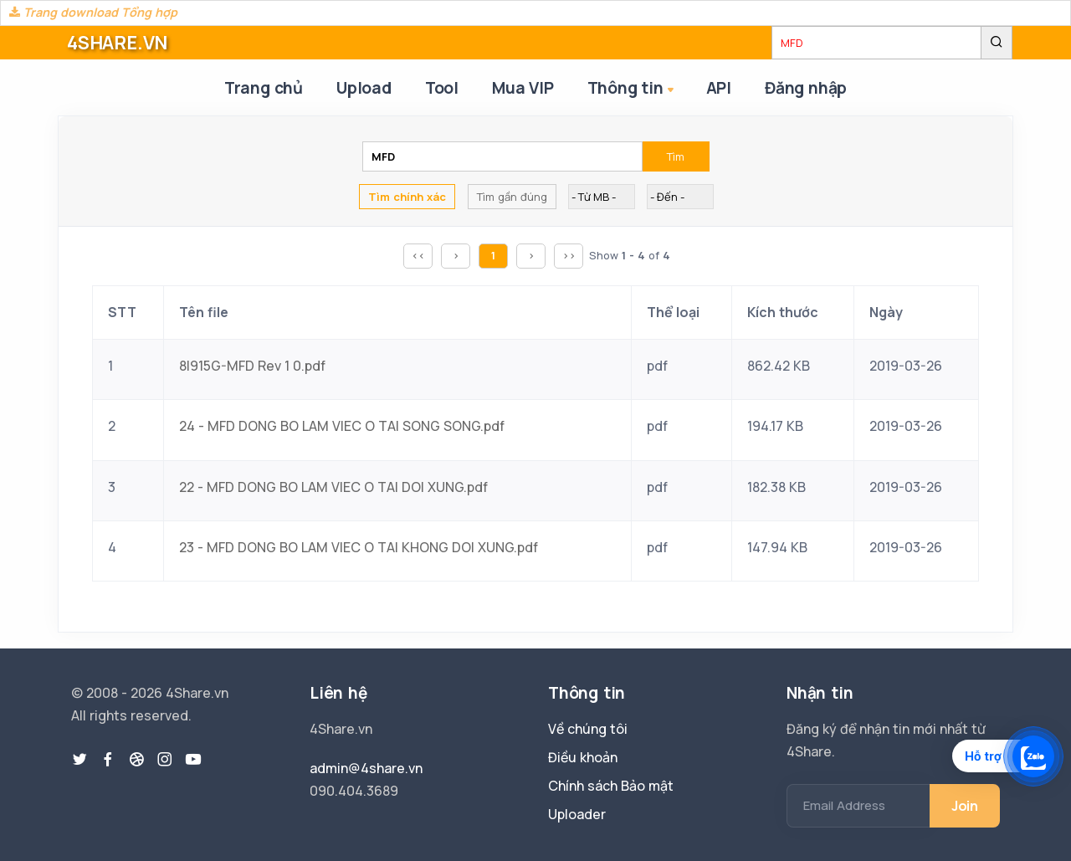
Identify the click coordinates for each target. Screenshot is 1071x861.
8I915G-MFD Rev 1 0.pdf (252, 365)
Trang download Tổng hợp (93, 12)
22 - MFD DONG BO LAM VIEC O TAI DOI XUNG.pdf (333, 487)
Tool (442, 88)
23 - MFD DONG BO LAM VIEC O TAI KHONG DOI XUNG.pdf (358, 547)
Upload (364, 88)
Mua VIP (523, 88)
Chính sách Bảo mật (611, 785)
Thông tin (632, 89)
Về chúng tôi (588, 729)
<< (418, 255)
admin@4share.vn (366, 768)
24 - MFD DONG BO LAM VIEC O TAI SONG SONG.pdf (342, 426)
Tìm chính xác (407, 196)
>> (569, 255)
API (718, 88)
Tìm (675, 156)
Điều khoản (582, 757)
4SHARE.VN (117, 42)
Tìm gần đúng (512, 196)
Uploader (577, 814)
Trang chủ (263, 88)
